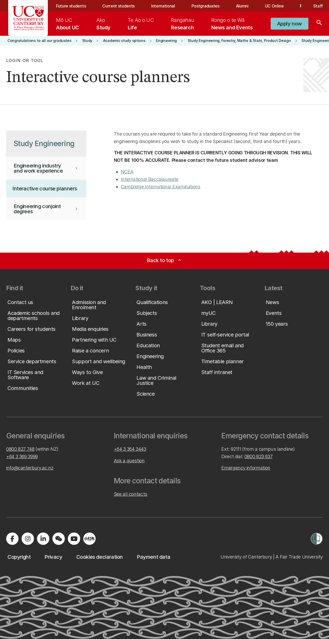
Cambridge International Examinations (160, 186)
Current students (118, 5)
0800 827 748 (20, 449)
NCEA (127, 171)
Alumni (242, 5)
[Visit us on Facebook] (12, 538)
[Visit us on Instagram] (28, 538)
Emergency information (245, 468)
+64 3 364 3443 (130, 449)
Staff (318, 5)
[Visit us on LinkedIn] (43, 538)
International (163, 5)
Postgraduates (205, 5)
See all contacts (130, 494)
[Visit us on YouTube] (74, 538)
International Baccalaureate (149, 179)
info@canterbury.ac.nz (29, 468)
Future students (71, 5)
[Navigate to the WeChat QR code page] (58, 538)
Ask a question (129, 460)
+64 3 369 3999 (22, 456)
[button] (289, 24)
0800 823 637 (258, 456)
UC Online (274, 5)
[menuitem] (67, 23)
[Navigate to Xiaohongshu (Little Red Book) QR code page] (89, 538)
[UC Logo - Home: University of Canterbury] (28, 18)
